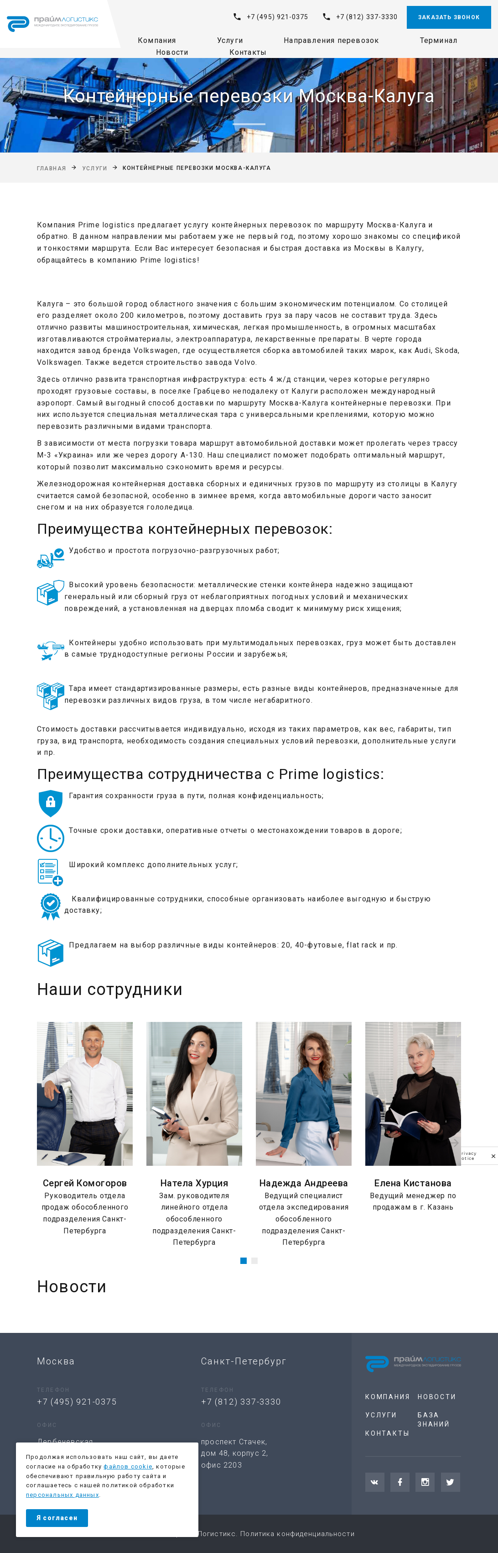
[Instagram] (425, 1482)
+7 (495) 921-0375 (277, 17)
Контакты (248, 52)
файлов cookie (128, 1466)
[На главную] (52, 24)
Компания (157, 40)
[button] (243, 1261)
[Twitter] (450, 1482)
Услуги (230, 40)
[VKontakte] (374, 1482)
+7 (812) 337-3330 (367, 17)
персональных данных (62, 1494)
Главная (52, 168)
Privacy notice (467, 1156)
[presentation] (43, 1143)
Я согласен (57, 1517)
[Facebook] (400, 1482)
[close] (493, 1156)
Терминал (439, 40)
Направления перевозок (331, 40)
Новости (172, 52)
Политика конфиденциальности (297, 1534)
